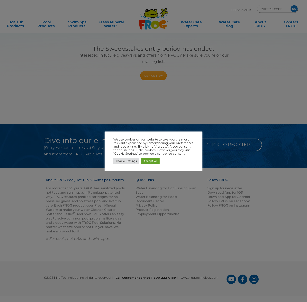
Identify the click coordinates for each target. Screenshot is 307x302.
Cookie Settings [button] (126, 160)
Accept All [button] (150, 160)
